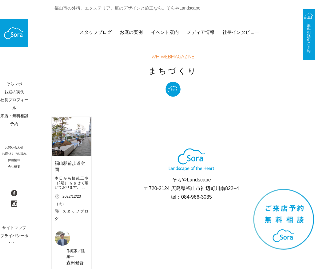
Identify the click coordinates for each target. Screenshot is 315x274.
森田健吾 (75, 262)
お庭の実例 (131, 32)
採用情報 (14, 160)
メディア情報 (200, 32)
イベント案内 (165, 32)
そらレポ (14, 83)
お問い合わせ (14, 147)
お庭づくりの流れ (14, 153)
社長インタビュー (240, 32)
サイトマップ (14, 227)
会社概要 (14, 166)
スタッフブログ (95, 32)
